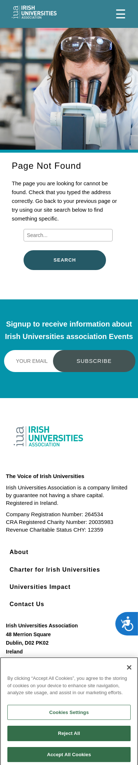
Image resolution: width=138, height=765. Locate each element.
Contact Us (27, 604)
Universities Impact (40, 587)
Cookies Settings (69, 714)
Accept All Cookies (69, 756)
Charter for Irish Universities (55, 570)
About (19, 552)
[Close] (129, 670)
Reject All (69, 735)
